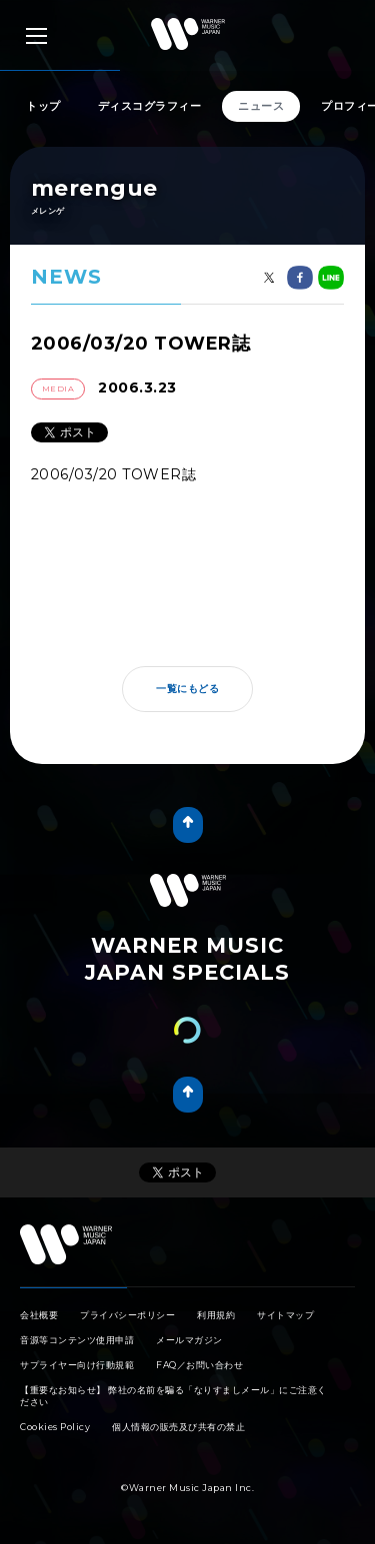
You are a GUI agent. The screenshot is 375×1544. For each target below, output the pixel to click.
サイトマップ (285, 1314)
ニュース (261, 106)
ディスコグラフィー (150, 106)
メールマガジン (189, 1339)
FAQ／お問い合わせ (199, 1364)
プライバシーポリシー (127, 1314)
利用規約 (216, 1314)
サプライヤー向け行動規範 (77, 1364)
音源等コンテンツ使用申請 (77, 1339)
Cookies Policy (55, 1426)
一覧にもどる (187, 688)
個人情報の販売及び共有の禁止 (178, 1426)
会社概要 (39, 1314)
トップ (43, 106)
